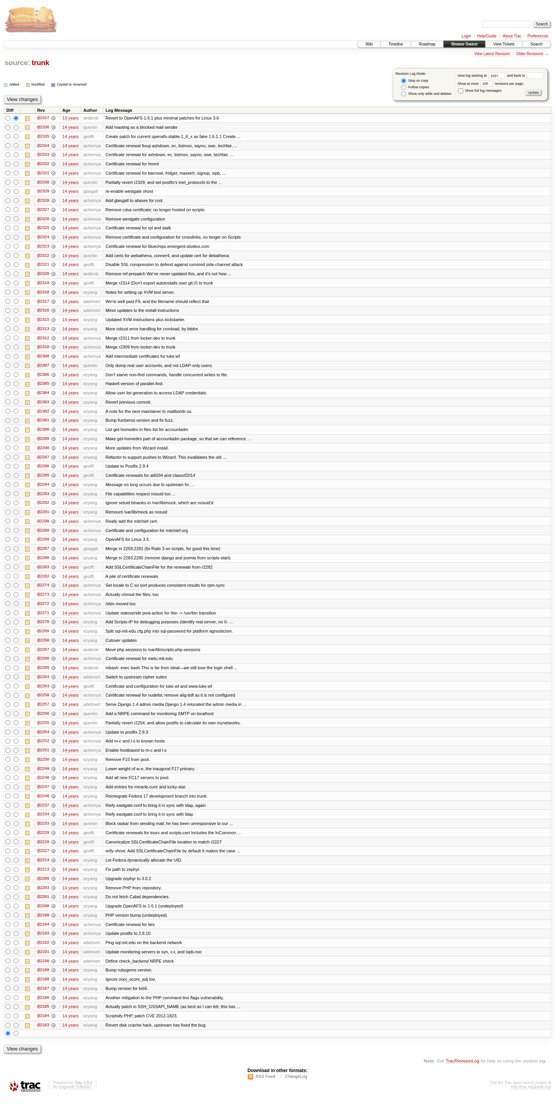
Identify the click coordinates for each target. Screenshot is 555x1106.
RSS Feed (265, 1085)
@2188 (43, 988)
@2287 (43, 553)
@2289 (43, 534)
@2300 (43, 432)
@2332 (43, 164)
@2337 (43, 118)
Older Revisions (529, 54)
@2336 (43, 127)
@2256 (43, 719)
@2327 (43, 210)
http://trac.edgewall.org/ (531, 1096)
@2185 (43, 1015)
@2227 (43, 858)
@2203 (43, 895)
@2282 (43, 580)
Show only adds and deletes (426, 93)
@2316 (43, 312)
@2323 (43, 247)
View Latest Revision (492, 54)
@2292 (43, 506)
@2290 (43, 525)
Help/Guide (486, 36)
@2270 (43, 627)
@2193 (43, 941)
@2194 (43, 932)
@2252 (43, 747)
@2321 (43, 266)
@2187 (43, 997)
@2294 (43, 488)
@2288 (43, 543)
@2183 (43, 1034)
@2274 (43, 590)
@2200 (43, 914)
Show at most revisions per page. (490, 84)
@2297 (43, 460)
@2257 (43, 710)
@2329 (43, 192)
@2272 (43, 608)
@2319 (43, 284)
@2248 (43, 784)
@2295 (43, 479)
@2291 (43, 516)
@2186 (43, 1006)
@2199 (43, 923)
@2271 (43, 617)
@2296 (43, 469)
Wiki (369, 44)
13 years (70, 118)
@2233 (43, 830)
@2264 (43, 682)
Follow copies (415, 87)
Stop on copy (414, 80)
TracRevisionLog (462, 1069)
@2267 (43, 654)
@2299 (43, 442)
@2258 (43, 701)
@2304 (43, 395)
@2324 (43, 238)
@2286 (43, 562)
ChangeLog (296, 1085)
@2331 (43, 173)
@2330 (43, 183)
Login (466, 36)
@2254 (43, 738)
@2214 (43, 867)
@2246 (43, 803)
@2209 (43, 886)
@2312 (43, 340)
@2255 (43, 729)
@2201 (43, 904)
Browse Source (464, 44)
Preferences (538, 36)
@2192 (43, 951)
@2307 (43, 368)
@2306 (43, 377)
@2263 (43, 692)
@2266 (43, 664)
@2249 (43, 775)
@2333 (43, 155)
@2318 (43, 294)
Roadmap (427, 44)
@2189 (43, 978)
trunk (40, 63)
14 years (70, 127)
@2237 (43, 812)
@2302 (43, 414)
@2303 (43, 405)
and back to (525, 75)
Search (536, 44)
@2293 (43, 497)
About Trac (512, 36)
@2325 (43, 229)
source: (17, 63)
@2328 (43, 201)
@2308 (43, 358)
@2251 (43, 756)
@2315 (43, 321)
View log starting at (482, 75)
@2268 (43, 645)
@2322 (43, 257)
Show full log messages (479, 91)
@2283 (43, 571)
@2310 (43, 349)
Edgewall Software (75, 1096)
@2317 (43, 303)
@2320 (43, 275)
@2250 (43, 766)
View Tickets (504, 44)
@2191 (43, 960)
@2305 (43, 386)
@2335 (43, 136)
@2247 (43, 793)
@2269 (43, 636)
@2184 (43, 1025)
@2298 (43, 451)
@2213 (43, 877)
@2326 (43, 220)
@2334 (43, 146)
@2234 (43, 821)
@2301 (43, 423)
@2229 (43, 840)
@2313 (43, 331)
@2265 (43, 673)
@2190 (43, 969)
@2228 (43, 849)
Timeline (395, 44)
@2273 (43, 599)
